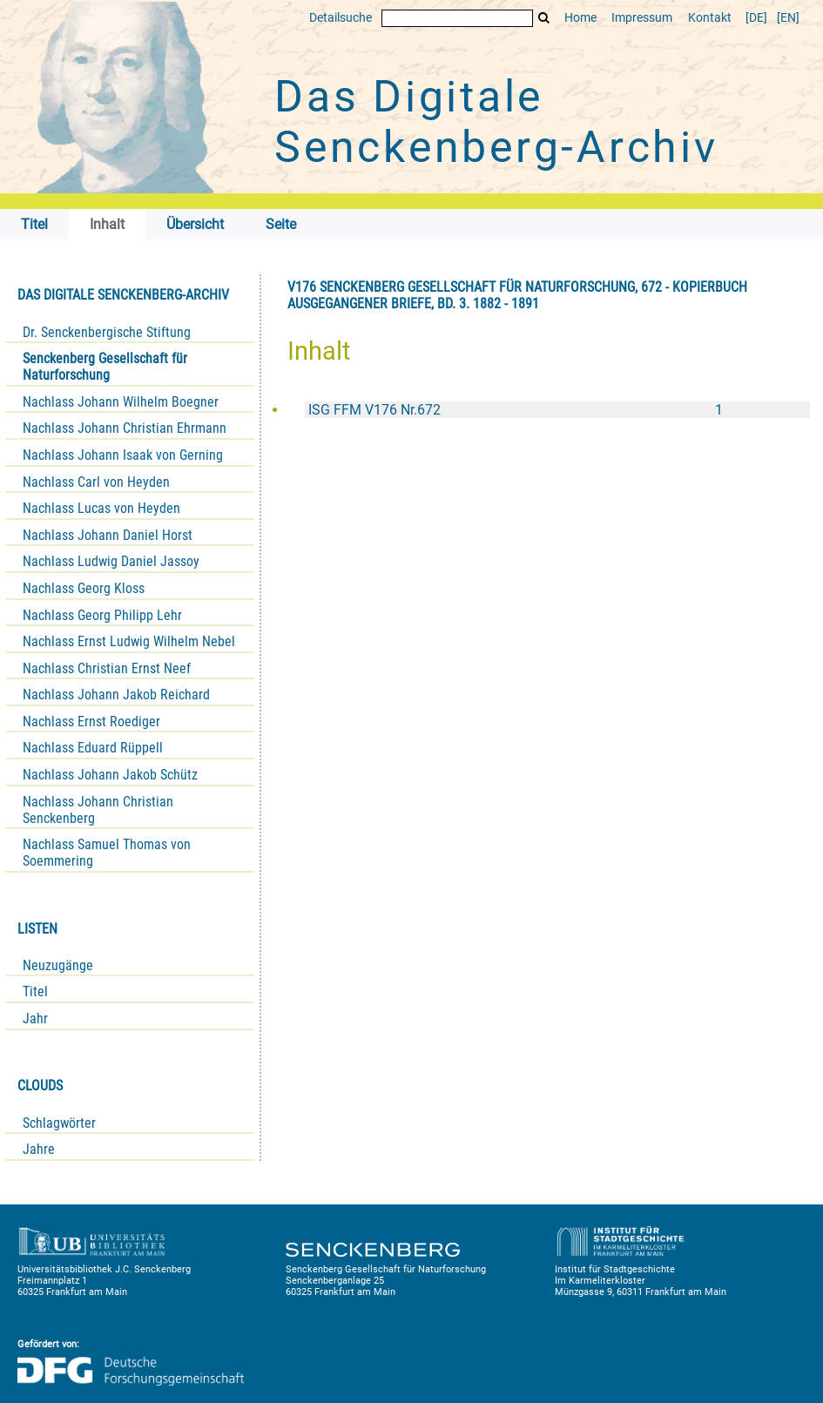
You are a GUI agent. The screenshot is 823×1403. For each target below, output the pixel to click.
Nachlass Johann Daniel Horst (107, 535)
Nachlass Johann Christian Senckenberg (98, 809)
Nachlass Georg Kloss (84, 588)
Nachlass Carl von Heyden (96, 482)
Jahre (39, 1149)
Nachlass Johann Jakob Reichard (116, 694)
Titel (35, 991)
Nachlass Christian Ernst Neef (107, 668)
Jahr (35, 1018)
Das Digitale (496, 121)
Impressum (641, 17)
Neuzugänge (58, 965)
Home (580, 17)
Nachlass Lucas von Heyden (101, 508)
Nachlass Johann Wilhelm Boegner (121, 402)
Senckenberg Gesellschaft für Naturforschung (105, 366)
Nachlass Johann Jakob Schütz (110, 774)
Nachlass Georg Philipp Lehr (102, 615)
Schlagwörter (59, 1123)
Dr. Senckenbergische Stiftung (107, 332)
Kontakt (710, 17)
